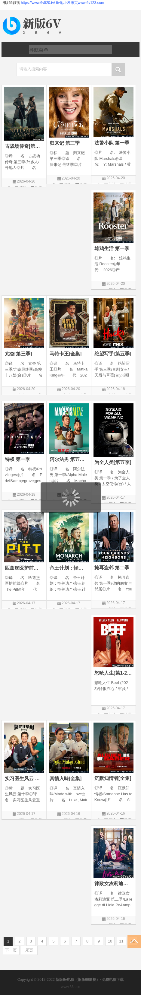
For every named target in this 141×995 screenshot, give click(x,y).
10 (110, 941)
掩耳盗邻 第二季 (111, 567)
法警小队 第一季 (111, 142)
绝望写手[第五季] (112, 353)
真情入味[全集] (66, 778)
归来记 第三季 (65, 143)
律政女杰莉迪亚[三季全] (113, 883)
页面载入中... (71, 516)
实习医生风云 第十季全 (24, 778)
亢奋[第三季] (18, 353)
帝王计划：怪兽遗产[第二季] (69, 568)
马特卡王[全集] (66, 353)
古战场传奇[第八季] (24, 146)
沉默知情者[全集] (112, 778)
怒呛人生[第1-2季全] (113, 673)
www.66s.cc (70, 987)
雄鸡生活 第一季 (111, 248)
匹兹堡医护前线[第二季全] (24, 568)
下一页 (11, 950)
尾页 (29, 950)
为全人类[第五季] (112, 462)
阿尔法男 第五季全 (69, 459)
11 (121, 941)
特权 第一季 (17, 459)
